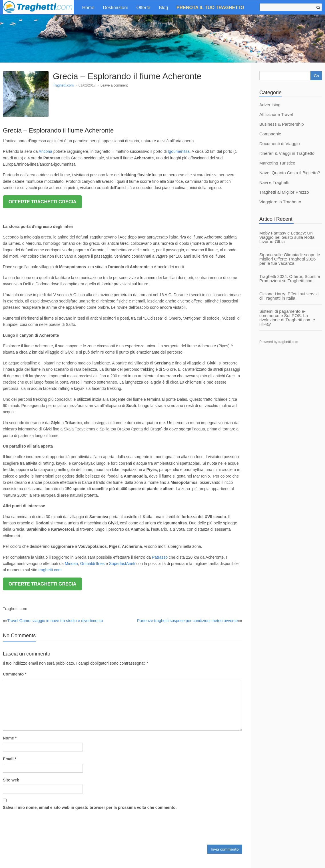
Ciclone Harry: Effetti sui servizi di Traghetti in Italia (288, 296)
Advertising (269, 104)
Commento (14, 674)
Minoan (71, 563)
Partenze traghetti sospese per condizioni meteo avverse (187, 620)
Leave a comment (114, 85)
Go (316, 75)
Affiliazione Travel (276, 114)
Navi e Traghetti (274, 182)
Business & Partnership (281, 124)
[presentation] (46, 826)
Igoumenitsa (178, 151)
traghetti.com (49, 570)
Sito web (11, 780)
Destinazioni (115, 7)
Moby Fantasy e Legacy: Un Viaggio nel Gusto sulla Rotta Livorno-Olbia (286, 237)
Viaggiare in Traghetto (280, 201)
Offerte (143, 7)
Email (9, 759)
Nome (10, 738)
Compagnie (270, 133)
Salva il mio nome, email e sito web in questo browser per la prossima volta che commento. (89, 807)
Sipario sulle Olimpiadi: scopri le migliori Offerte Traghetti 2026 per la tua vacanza (289, 258)
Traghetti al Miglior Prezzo (284, 192)
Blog (163, 7)
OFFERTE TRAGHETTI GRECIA (42, 201)
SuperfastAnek (122, 563)
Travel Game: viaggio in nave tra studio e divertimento (55, 620)
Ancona (45, 151)
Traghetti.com (63, 85)
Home (88, 7)
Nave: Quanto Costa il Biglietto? (289, 172)
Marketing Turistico (277, 163)
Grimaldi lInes (93, 563)
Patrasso (160, 557)
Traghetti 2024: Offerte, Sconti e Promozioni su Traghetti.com (289, 278)
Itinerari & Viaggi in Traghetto (286, 153)
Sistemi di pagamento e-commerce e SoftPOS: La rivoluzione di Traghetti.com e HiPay (287, 317)
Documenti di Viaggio (279, 143)
